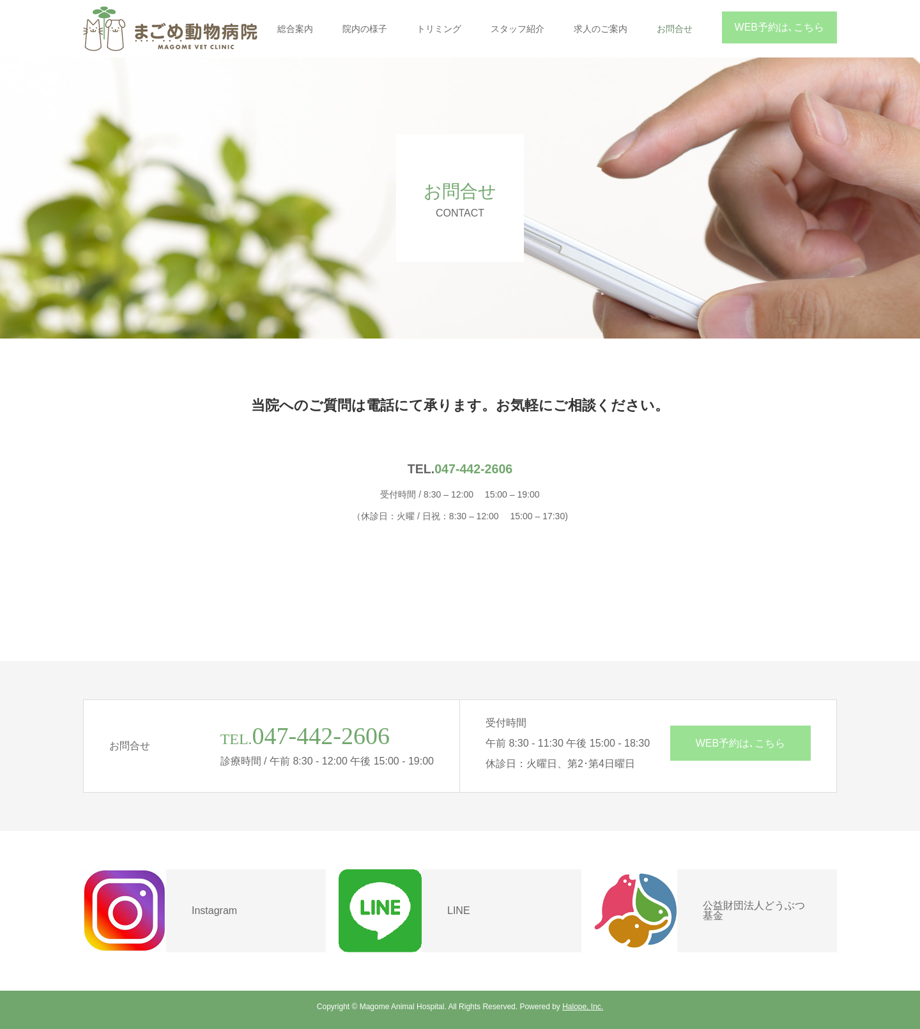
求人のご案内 (600, 29)
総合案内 (295, 29)
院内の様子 (364, 29)
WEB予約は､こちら (779, 27)
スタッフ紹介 (517, 29)
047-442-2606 (473, 469)
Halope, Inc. (582, 1006)
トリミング (439, 29)
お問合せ (675, 29)
